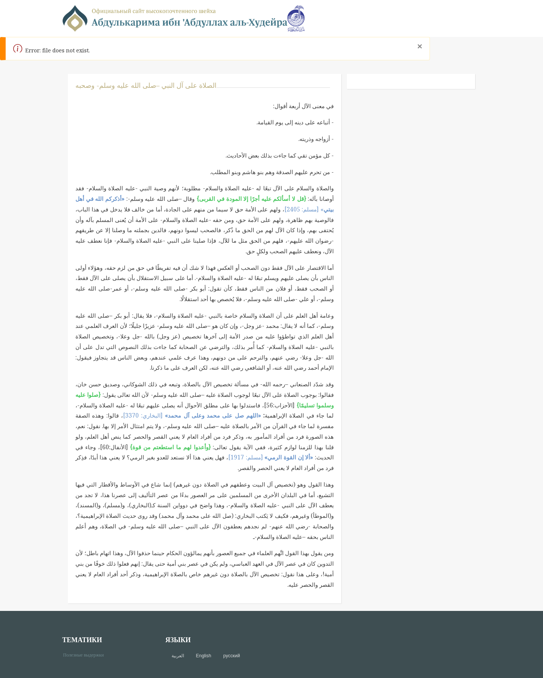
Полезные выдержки (86, 654)
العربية (178, 655)
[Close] (419, 46)
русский (231, 655)
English (203, 655)
